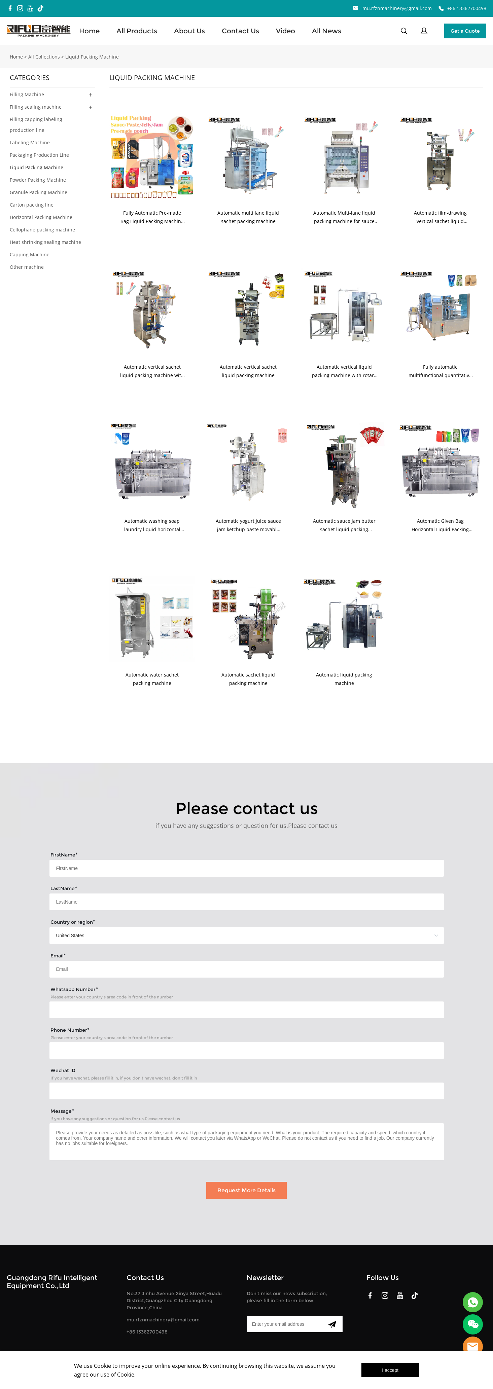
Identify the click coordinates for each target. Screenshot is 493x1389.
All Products (136, 31)
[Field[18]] (246, 901)
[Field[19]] (246, 969)
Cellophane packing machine (42, 229)
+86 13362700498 (466, 8)
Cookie (102, 1365)
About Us (189, 31)
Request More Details (246, 1190)
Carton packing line (32, 205)
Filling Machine (27, 94)
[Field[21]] (246, 1009)
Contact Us (240, 31)
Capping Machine (29, 254)
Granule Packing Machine (38, 192)
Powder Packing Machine (38, 180)
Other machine (27, 267)
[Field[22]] (246, 1050)
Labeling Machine (30, 142)
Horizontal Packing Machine (41, 217)
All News (326, 31)
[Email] (284, 1324)
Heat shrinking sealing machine (45, 242)
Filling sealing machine (36, 107)
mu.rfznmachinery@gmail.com (397, 8)
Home (89, 31)
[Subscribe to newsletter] (332, 1324)
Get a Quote (465, 31)
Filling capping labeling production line (36, 124)
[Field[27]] (246, 1091)
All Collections (44, 56)
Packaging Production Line (39, 155)
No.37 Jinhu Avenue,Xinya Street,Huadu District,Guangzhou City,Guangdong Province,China (174, 1300)
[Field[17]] (246, 868)
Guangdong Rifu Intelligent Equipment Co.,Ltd (52, 1282)
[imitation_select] (236, 935)
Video (285, 31)
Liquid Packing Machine (92, 56)
